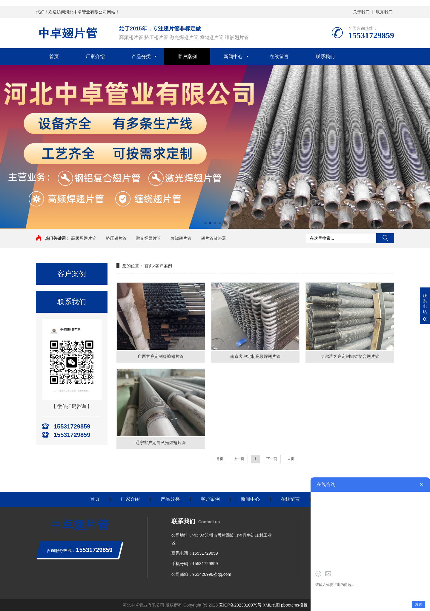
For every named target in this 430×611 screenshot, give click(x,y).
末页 (290, 459)
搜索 (385, 238)
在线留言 (279, 56)
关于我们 (361, 12)
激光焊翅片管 (148, 238)
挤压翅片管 (116, 238)
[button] (205, 223)
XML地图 (271, 605)
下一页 (271, 459)
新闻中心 (233, 56)
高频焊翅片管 (83, 238)
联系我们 (384, 12)
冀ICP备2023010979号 (240, 605)
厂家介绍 (95, 56)
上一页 (239, 459)
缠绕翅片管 (181, 238)
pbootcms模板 (294, 605)
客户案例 (187, 56)
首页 (149, 265)
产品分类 (141, 56)
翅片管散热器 (213, 238)
